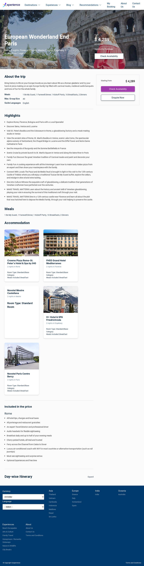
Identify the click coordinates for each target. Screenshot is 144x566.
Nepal (51, 513)
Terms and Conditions (34, 535)
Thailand (52, 494)
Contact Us (136, 5)
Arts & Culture (8, 531)
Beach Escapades (10, 528)
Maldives (52, 509)
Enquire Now (118, 97)
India (97, 494)
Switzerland (76, 502)
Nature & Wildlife (9, 545)
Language (7, 501)
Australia (121, 494)
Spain (74, 505)
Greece (75, 494)
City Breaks (7, 549)
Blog (70, 4)
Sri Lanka (52, 516)
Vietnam (52, 498)
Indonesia (53, 505)
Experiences (53, 4)
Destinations (32, 4)
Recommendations (90, 4)
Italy (73, 498)
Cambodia (53, 502)
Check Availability (109, 56)
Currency (6, 491)
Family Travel (8, 535)
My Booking (111, 5)
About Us (124, 5)
